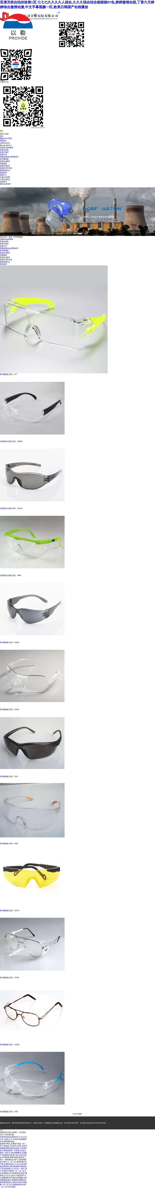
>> (76, 1114)
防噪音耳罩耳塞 (6, 168)
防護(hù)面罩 (5, 166)
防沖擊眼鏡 (4, 159)
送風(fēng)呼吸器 (6, 148)
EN (59, 12)
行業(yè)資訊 (5, 179)
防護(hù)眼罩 (5, 161)
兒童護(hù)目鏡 (6, 441)
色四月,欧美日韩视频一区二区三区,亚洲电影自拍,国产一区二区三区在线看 (13, 1184)
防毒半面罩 (4, 152)
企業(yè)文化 (5, 143)
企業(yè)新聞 (5, 177)
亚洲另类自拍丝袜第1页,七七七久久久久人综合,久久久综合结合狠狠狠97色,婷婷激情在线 (13, 1139)
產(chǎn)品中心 (6, 145)
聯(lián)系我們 (5, 184)
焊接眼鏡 (3, 163)
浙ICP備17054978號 (71, 1123)
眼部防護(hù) (5, 170)
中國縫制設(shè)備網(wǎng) (53, 1123)
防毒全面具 (4, 150)
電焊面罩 (3, 173)
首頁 (1, 136)
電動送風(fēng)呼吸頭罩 (9, 157)
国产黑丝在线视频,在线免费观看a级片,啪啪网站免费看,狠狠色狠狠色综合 (13, 1180)
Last (79, 1114)
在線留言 (3, 182)
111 (1, 1130)
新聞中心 (3, 175)
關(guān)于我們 (6, 138)
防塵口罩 (3, 154)
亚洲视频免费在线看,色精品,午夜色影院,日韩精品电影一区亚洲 (13, 1148)
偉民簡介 (3, 141)
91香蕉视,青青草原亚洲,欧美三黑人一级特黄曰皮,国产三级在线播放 (13, 1159)
